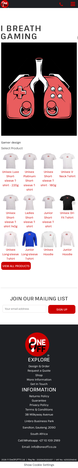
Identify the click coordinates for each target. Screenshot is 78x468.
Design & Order (39, 366)
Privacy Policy (39, 405)
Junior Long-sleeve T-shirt (29, 254)
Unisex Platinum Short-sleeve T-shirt (29, 181)
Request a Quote (39, 370)
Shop (39, 375)
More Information (39, 379)
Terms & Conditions (39, 409)
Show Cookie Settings (39, 465)
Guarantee (39, 400)
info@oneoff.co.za (43, 447)
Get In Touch (39, 384)
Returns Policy (39, 396)
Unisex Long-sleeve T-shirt (10, 254)
